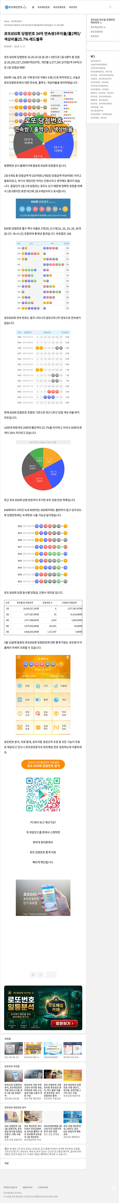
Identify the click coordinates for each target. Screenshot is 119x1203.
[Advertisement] (43, 940)
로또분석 (110, 93)
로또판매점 (95, 117)
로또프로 (94, 103)
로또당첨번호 (59, 7)
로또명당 (105, 89)
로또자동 (94, 96)
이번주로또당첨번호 (98, 68)
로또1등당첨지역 (97, 110)
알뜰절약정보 (27, 1187)
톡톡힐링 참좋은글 (10, 1187)
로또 (101, 107)
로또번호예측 (95, 114)
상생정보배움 (43, 1187)
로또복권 (94, 75)
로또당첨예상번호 (97, 71)
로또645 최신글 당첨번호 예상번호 (103, 21)
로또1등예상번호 (105, 96)
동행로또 (94, 93)
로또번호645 (95, 82)
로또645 (103, 117)
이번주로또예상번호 (106, 75)
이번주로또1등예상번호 (99, 85)
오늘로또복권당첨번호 (99, 64)
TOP (113, 1188)
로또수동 (108, 71)
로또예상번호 (44, 7)
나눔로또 (94, 78)
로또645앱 (94, 107)
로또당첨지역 (95, 61)
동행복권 (94, 100)
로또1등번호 (103, 100)
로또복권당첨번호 (105, 103)
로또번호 (73, 7)
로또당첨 (105, 82)
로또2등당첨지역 (105, 78)
